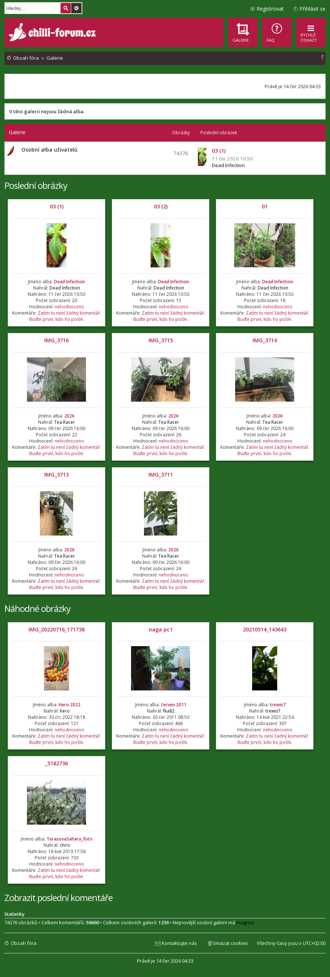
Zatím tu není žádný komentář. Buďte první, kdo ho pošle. (65, 316)
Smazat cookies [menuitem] (230, 943)
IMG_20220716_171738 (56, 629)
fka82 (169, 711)
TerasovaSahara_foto (70, 839)
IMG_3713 (56, 474)
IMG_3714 (264, 340)
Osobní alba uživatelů (49, 149)
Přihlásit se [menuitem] (312, 8)
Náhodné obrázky (37, 608)
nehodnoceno (69, 307)
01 (265, 206)
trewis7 (278, 704)
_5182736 (56, 763)
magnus (245, 922)
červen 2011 (173, 704)
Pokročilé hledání (76, 8)
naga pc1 (161, 629)
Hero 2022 (69, 704)
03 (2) (161, 206)
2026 (69, 416)
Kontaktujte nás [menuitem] (179, 943)
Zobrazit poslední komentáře (58, 897)
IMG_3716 (56, 340)
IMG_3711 (160, 474)
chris (65, 845)
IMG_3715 (160, 340)
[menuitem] (277, 32)
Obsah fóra (24, 943)
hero (65, 711)
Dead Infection (228, 165)
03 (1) (56, 206)
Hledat (66, 8)
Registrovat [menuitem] (270, 8)
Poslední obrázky (35, 185)
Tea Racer (64, 422)
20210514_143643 (264, 629)
